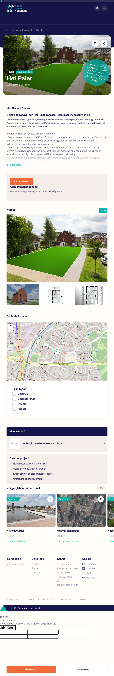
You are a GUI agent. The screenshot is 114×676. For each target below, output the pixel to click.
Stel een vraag (83, 669)
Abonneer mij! (31, 669)
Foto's (103, 210)
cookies (83, 600)
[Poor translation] (11, 627)
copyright (45, 600)
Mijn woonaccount (16, 564)
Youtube (88, 577)
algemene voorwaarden (65, 600)
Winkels (22, 403)
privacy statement (14, 600)
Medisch (22, 408)
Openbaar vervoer (27, 398)
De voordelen (64, 564)
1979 (101, 488)
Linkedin (88, 568)
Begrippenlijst (64, 572)
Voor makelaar (64, 577)
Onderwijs (23, 393)
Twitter (88, 573)
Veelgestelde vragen (68, 568)
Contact (36, 572)
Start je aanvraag (21, 181)
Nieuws (35, 564)
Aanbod (36, 568)
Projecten (16, 30)
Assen (27, 30)
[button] (57, 351)
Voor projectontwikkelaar (67, 583)
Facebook (89, 564)
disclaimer (31, 600)
